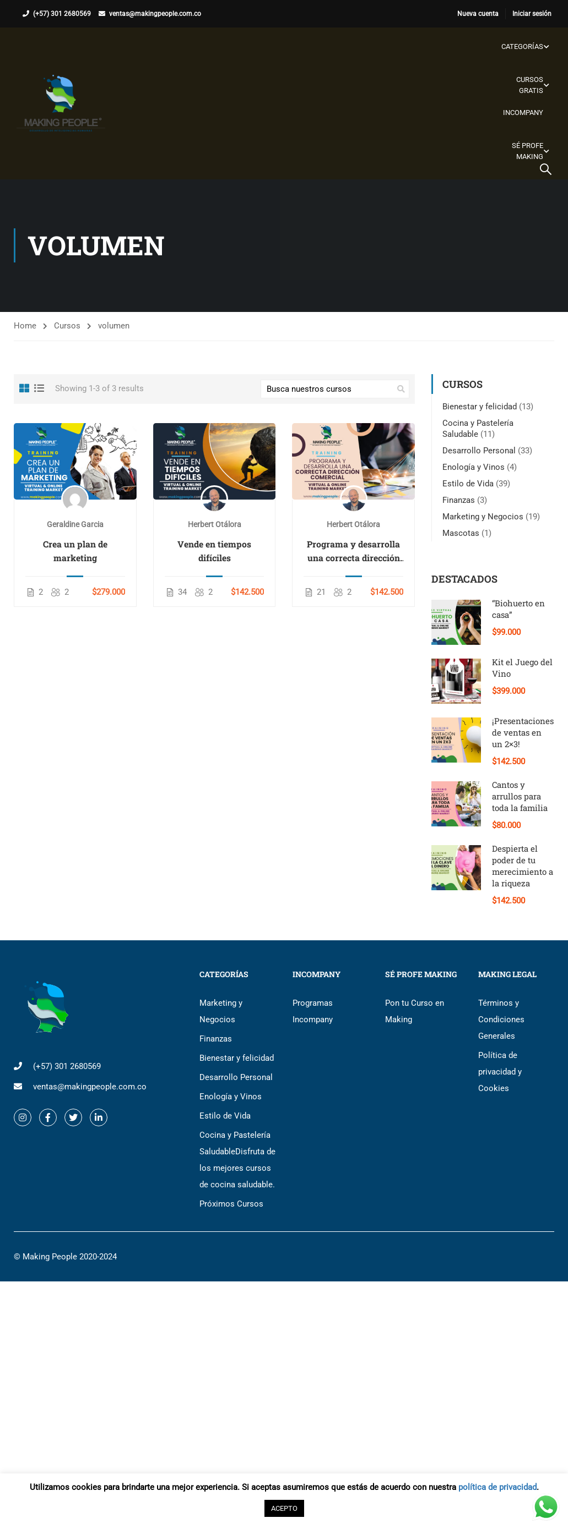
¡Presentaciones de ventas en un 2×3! (523, 732)
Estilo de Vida (468, 484)
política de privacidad (497, 1487)
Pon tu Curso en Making (414, 1011)
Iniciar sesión (531, 14)
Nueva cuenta (478, 14)
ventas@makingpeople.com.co (155, 14)
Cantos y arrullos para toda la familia (520, 796)
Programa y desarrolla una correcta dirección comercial (353, 552)
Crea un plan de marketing (75, 551)
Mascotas (460, 533)
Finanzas (458, 500)
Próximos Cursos (231, 1204)
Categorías (522, 46)
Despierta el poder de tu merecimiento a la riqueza (522, 866)
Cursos (67, 326)
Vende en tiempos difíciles (214, 551)
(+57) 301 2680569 (62, 14)
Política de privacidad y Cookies (500, 1071)
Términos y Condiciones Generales (501, 1019)
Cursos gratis (529, 85)
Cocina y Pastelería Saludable (237, 1160)
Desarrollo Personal (479, 451)
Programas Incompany (313, 1011)
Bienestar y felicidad (479, 407)
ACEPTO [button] (284, 1508)
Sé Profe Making (527, 151)
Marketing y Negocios (482, 517)
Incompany (523, 112)
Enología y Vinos (473, 467)
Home (25, 326)
